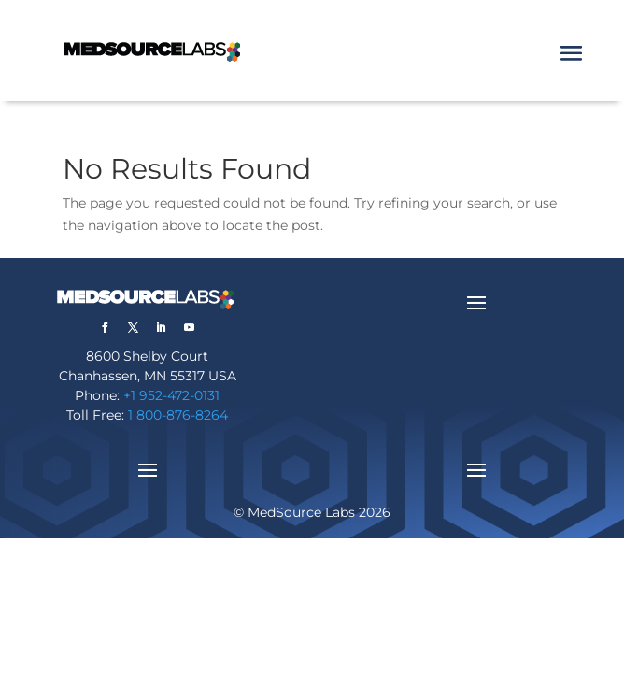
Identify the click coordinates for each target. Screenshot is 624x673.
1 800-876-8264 (178, 415)
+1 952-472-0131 (171, 395)
